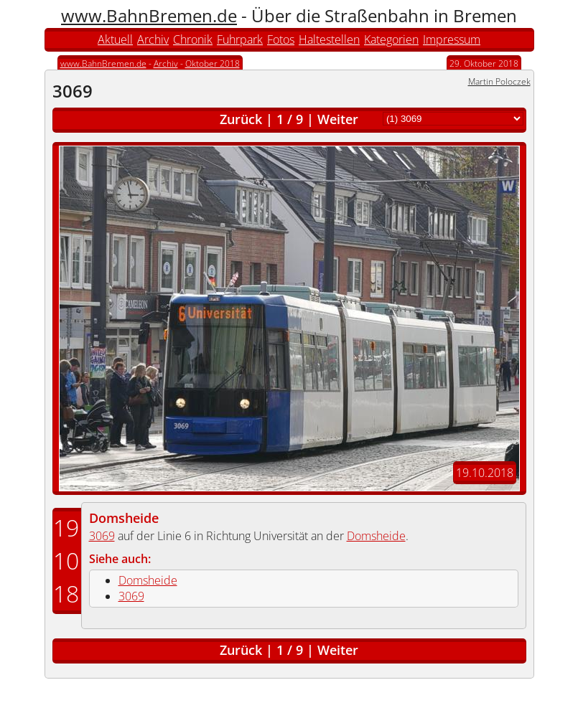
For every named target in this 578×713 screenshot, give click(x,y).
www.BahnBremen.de (149, 15)
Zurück (241, 119)
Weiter (337, 119)
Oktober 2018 (212, 63)
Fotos (280, 39)
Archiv (153, 39)
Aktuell (115, 39)
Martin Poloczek (499, 81)
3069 (102, 536)
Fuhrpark (240, 39)
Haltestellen (329, 39)
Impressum (451, 39)
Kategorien (391, 39)
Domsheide (124, 518)
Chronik (193, 39)
